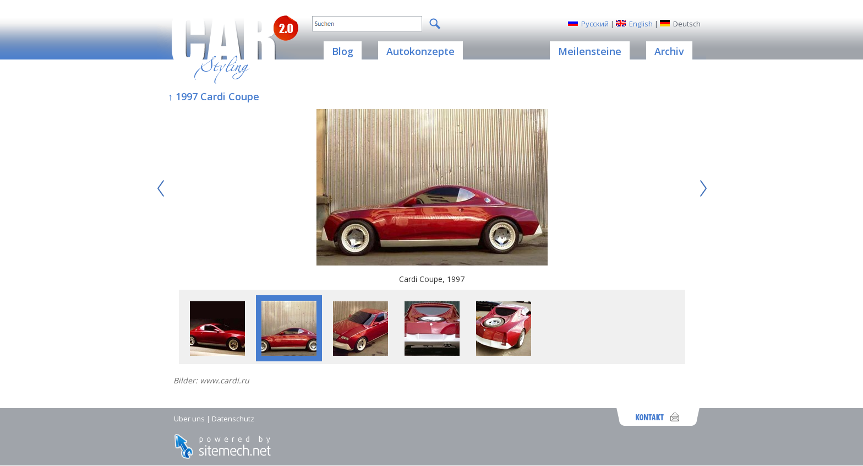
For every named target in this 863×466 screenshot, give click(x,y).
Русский (595, 24)
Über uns (189, 419)
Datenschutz (233, 419)
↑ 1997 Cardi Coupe (213, 96)
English (641, 24)
